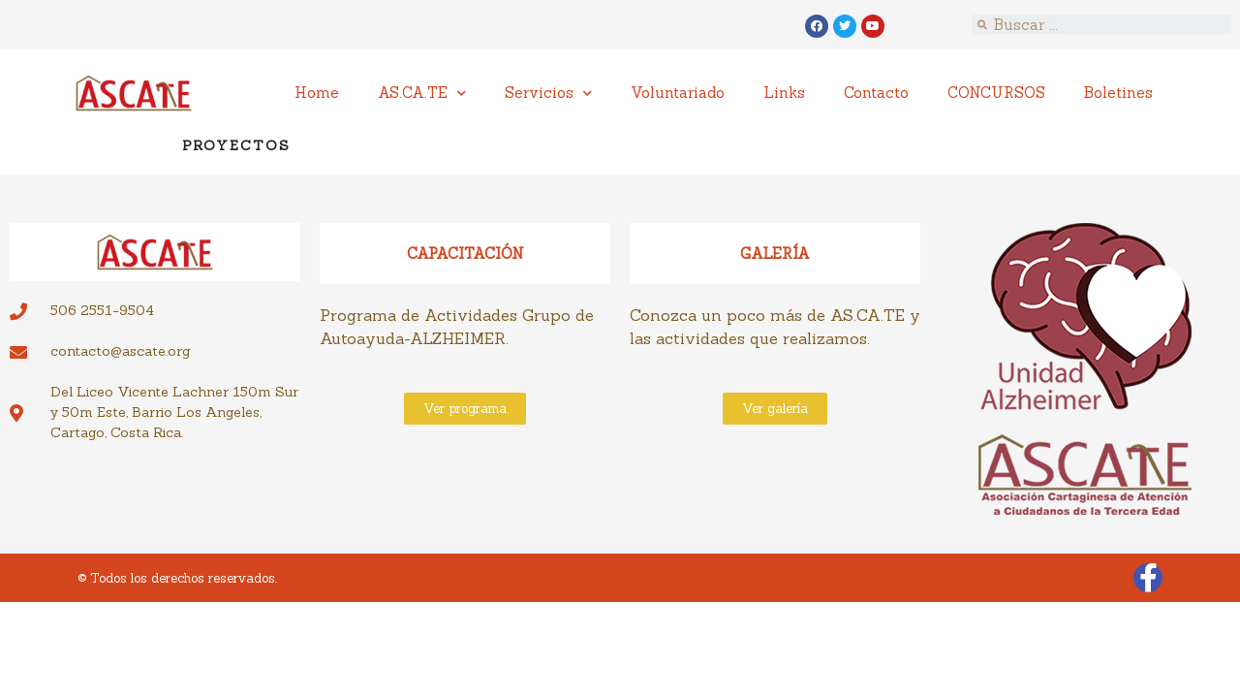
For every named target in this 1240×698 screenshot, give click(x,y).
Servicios (548, 94)
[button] (465, 409)
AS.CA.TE (422, 94)
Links (784, 92)
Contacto (876, 92)
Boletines (1118, 92)
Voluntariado (678, 92)
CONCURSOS (996, 92)
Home (316, 92)
